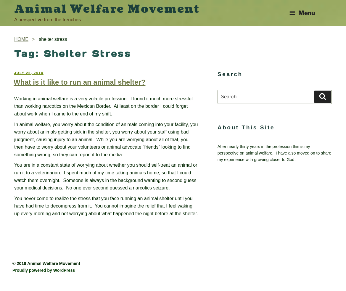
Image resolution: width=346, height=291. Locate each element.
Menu (302, 13)
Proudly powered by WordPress (43, 270)
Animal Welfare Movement (107, 9)
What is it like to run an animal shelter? (79, 82)
